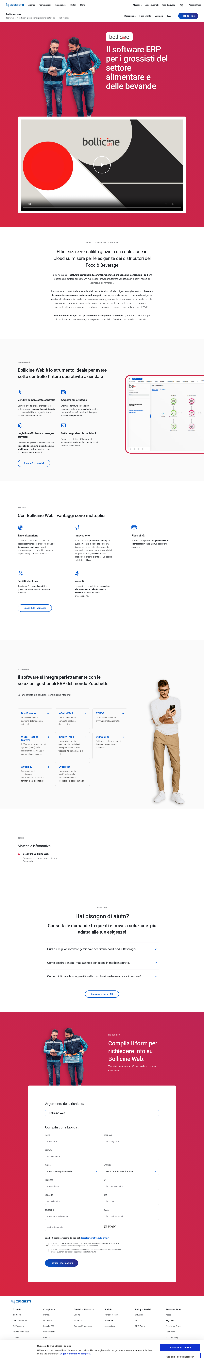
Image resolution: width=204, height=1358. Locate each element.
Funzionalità (145, 16)
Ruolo (48, 1165)
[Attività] (131, 1171)
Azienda (48, 1150)
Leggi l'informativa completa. (75, 1336)
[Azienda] (102, 1156)
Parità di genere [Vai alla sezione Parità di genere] (111, 1315)
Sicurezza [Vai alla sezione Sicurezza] (78, 1320)
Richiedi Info (188, 15)
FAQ (169, 16)
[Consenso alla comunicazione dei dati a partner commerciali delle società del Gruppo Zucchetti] (47, 1250)
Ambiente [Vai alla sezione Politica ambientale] (109, 1320)
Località (49, 1195)
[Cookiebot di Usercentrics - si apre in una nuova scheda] (18, 1352)
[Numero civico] (131, 1186)
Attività (107, 1165)
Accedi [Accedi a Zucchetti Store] (169, 1315)
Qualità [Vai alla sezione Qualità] (77, 1315)
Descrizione (130, 16)
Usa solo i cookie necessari (180, 1339)
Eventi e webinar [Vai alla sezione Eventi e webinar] (20, 1320)
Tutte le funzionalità (34, 463)
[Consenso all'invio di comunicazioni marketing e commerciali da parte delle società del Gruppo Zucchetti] (47, 1244)
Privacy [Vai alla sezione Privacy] (46, 1315)
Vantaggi (159, 16)
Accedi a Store (195, 5)
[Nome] (72, 1141)
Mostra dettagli (150, 1352)
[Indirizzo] (72, 1186)
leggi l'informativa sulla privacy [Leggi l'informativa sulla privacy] (95, 1238)
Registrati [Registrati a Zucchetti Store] (170, 1320)
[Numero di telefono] (72, 1216)
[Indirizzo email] (131, 1216)
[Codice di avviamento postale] (131, 1201)
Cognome (108, 1135)
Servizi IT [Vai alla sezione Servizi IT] (139, 1315)
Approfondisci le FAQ (102, 994)
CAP (105, 1195)
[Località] (72, 1201)
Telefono (49, 1210)
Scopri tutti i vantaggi (35, 608)
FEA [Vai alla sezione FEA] (137, 1320)
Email (106, 1210)
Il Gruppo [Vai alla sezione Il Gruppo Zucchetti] (17, 1315)
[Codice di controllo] (72, 1227)
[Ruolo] (72, 1171)
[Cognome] (131, 1141)
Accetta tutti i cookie (180, 1330)
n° (105, 1180)
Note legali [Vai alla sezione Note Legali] (48, 1320)
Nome (47, 1135)
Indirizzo (49, 1180)
